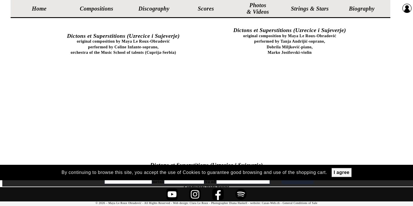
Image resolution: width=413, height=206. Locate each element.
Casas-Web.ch (271, 203)
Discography (153, 8)
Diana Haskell (238, 203)
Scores (206, 8)
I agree (341, 172)
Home (39, 8)
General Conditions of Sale (300, 203)
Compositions (96, 8)
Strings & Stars (310, 8)
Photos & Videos (258, 8)
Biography (362, 8)
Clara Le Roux (199, 203)
